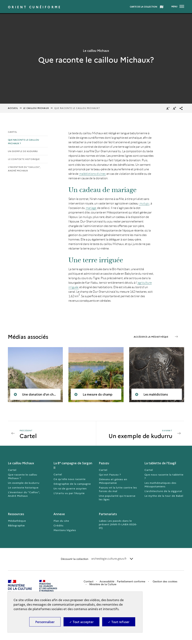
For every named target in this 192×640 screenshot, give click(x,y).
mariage (91, 208)
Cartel (12, 131)
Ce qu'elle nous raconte (69, 479)
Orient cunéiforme (34, 7)
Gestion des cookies (165, 581)
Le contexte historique (24, 159)
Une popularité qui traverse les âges (117, 497)
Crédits (58, 525)
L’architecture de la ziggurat (163, 491)
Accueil (13, 108)
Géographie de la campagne (72, 483)
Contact (88, 581)
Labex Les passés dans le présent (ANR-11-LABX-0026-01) (118, 524)
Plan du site (61, 520)
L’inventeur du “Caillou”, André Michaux (24, 168)
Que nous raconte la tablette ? (163, 476)
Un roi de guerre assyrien (70, 488)
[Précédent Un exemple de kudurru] (55, 433)
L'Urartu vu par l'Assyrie (69, 493)
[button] (181, 108)
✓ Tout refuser (118, 622)
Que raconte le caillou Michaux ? (23, 141)
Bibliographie (16, 525)
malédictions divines (92, 173)
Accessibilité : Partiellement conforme (122, 581)
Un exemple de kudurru (23, 151)
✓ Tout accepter (81, 622)
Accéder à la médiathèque (151, 336)
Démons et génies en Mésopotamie (113, 481)
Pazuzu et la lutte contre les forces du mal (118, 489)
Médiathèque (17, 520)
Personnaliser (45, 622)
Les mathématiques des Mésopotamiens (160, 484)
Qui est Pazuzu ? (110, 474)
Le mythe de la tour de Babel (163, 496)
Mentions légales (64, 530)
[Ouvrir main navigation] (177, 6)
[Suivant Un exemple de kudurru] (136, 433)
